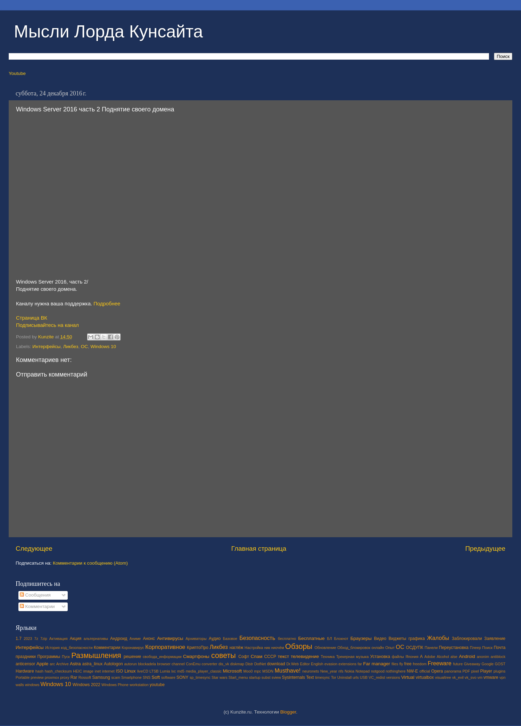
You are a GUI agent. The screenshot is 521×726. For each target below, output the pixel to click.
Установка (380, 656)
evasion (330, 664)
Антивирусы (170, 638)
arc (52, 664)
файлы (398, 657)
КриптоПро (197, 647)
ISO (119, 671)
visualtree (443, 677)
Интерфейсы (46, 346)
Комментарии (37, 606)
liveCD (142, 671)
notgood (377, 671)
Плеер (475, 647)
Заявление (494, 638)
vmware (490, 677)
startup (254, 677)
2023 (28, 638)
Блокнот (341, 638)
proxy (64, 677)
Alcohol (443, 657)
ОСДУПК (414, 647)
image (88, 671)
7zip (43, 638)
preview (37, 677)
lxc (173, 671)
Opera (437, 671)
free (408, 663)
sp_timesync (200, 677)
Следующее (34, 548)
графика (416, 638)
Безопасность (257, 638)
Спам (257, 656)
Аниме (135, 638)
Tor (333, 677)
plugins (499, 671)
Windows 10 (103, 346)
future (458, 664)
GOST (500, 664)
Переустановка (454, 647)
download (276, 663)
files (394, 664)
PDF (466, 671)
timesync (322, 677)
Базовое (230, 638)
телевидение (305, 656)
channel (178, 664)
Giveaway (472, 664)
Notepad (363, 671)
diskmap (237, 664)
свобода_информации (162, 657)
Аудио (215, 638)
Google (487, 664)
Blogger (288, 712)
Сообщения (35, 595)
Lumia (165, 671)
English (317, 664)
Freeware (439, 663)
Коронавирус (133, 647)
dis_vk (223, 664)
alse (453, 657)
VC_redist (377, 677)
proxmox (52, 677)
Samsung (101, 677)
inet (98, 671)
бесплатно (287, 638)
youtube (157, 684)
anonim (483, 657)
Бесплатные (311, 638)
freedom (420, 664)
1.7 (19, 638)
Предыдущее (485, 548)
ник (267, 647)
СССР (270, 656)
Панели (431, 647)
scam (115, 677)
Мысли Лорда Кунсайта (108, 31)
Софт (243, 656)
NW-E (412, 671)
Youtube (17, 73)
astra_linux (92, 663)
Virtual (407, 677)
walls (20, 685)
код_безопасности (76, 647)
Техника (327, 657)
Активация (58, 638)
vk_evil (458, 677)
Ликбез (70, 346)
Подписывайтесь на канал (47, 325)
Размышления (96, 655)
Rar (74, 677)
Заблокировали (467, 638)
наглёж (236, 647)
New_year (328, 671)
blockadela (147, 664)
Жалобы (438, 638)
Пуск (66, 657)
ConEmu (193, 664)
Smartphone (131, 677)
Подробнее (106, 303)
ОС (84, 346)
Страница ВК (31, 318)
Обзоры (298, 646)
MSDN (267, 671)
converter (209, 664)
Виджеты (397, 638)
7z (36, 638)
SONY (182, 677)
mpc (257, 671)
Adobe (429, 657)
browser (163, 664)
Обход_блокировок (353, 647)
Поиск (487, 647)
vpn (502, 677)
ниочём (277, 647)
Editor (305, 664)
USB (363, 677)
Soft (155, 677)
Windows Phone (115, 685)
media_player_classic (204, 671)
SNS (146, 677)
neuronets (310, 671)
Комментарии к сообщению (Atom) (90, 563)
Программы (49, 656)
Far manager (376, 663)
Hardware (25, 671)
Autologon (113, 663)
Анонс (149, 638)
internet (108, 671)
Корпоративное (165, 647)
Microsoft (232, 671)
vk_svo (471, 677)
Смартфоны (196, 656)
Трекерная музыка (352, 657)
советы (223, 655)
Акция (76, 638)
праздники (26, 656)
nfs (340, 671)
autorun (130, 664)
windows (32, 685)
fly (401, 664)
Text (310, 677)
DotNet (260, 664)
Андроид (118, 638)
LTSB (153, 671)
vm (480, 677)
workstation (139, 685)
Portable (23, 677)
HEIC (77, 671)
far (360, 664)
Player (486, 671)
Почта (500, 647)
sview (276, 677)
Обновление (325, 647)
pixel (475, 671)
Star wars (220, 677)
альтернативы (96, 638)
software (168, 677)
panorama (452, 671)
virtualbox (425, 677)
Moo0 (248, 671)
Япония (412, 657)
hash (39, 671)
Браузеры (361, 638)
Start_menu (238, 677)
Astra (75, 663)
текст (283, 656)
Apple (42, 663)
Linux (129, 671)
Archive (62, 664)
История (52, 647)
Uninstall (344, 677)
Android (467, 656)
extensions (348, 664)
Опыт (390, 647)
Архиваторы (196, 638)
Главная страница (259, 548)
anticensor (25, 663)
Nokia (349, 671)
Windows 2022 (86, 684)
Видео (380, 638)
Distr (249, 664)
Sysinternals (293, 677)
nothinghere (396, 671)
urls (355, 677)
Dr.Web (293, 664)
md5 (180, 671)
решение (132, 656)
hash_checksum (58, 671)
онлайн (377, 647)
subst (266, 677)
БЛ (329, 638)
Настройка (254, 647)
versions (393, 677)
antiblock (498, 657)
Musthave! (288, 670)
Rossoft (84, 677)
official (424, 671)
